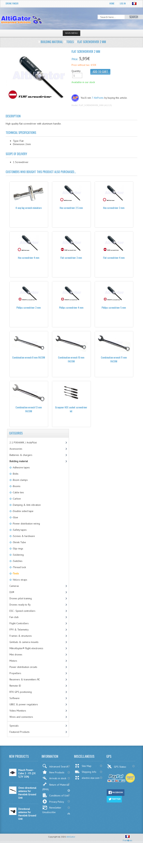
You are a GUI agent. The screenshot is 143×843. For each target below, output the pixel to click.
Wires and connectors (21, 716)
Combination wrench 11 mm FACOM (114, 359)
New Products (53, 772)
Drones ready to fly (20, 604)
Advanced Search (55, 766)
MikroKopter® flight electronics (26, 648)
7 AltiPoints (98, 97)
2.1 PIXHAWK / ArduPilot (23, 442)
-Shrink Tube (18, 542)
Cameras (14, 586)
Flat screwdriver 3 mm (71, 257)
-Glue (14, 517)
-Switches (16, 561)
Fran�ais (127, 839)
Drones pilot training (20, 598)
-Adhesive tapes (20, 467)
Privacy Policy (53, 801)
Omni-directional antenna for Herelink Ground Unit (27, 792)
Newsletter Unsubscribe (51, 810)
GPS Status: (117, 766)
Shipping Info (85, 771)
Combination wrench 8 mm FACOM (28, 357)
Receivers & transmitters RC (24, 679)
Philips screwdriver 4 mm (71, 307)
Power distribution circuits (23, 667)
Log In (123, 3)
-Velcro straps (19, 579)
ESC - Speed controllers (22, 610)
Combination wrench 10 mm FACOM (71, 359)
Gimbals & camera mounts (23, 642)
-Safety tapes (19, 529)
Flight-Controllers (19, 623)
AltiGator (70, 836)
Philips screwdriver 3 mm (28, 307)
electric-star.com (87, 778)
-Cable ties (17, 492)
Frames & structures (20, 635)
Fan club (14, 617)
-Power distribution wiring (25, 523)
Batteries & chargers (20, 455)
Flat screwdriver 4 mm (114, 257)
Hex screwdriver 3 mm (113, 208)
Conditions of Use (55, 795)
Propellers (15, 673)
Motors (13, 660)
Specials (14, 725)
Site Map (83, 766)
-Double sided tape (22, 511)
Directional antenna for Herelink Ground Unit (27, 813)
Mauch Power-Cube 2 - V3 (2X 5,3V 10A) (27, 773)
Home (111, 3)
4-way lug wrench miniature (29, 208)
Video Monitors (17, 710)
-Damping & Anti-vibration (26, 504)
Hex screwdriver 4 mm (28, 257)
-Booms (15, 486)
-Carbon (16, 498)
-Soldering (17, 554)
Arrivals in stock (54, 778)
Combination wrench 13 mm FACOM (29, 409)
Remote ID (15, 685)
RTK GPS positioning (20, 692)
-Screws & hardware (23, 536)
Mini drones (15, 654)
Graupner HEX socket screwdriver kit (71, 409)
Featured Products (19, 732)
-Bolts (14, 473)
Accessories (15, 448)
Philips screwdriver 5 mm (114, 307)
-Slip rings (17, 548)
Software (14, 698)
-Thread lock (18, 567)
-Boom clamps (19, 480)
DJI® (11, 592)
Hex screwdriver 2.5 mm (71, 208)
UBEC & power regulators (23, 704)
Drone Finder (12, 3)
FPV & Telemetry (19, 629)
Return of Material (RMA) (55, 786)
